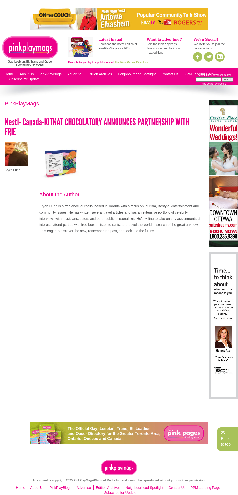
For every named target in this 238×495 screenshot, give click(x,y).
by (220, 83)
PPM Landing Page (199, 74)
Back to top (226, 441)
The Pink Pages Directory (131, 62)
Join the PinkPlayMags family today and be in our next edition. (164, 48)
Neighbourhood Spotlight (137, 74)
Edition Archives (100, 74)
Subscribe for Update (23, 79)
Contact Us (169, 74)
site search (208, 83)
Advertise (74, 74)
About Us (27, 74)
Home (9, 74)
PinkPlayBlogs (51, 74)
